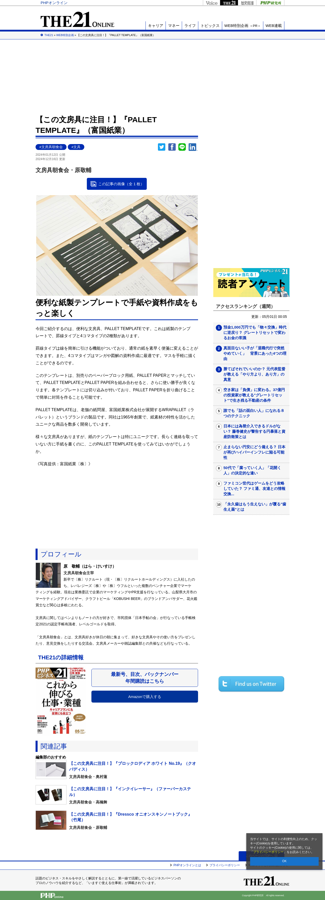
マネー (174, 25)
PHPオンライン (54, 3)
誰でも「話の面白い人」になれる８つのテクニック (253, 413)
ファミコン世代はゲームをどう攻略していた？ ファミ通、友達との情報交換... (254, 488)
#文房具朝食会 (51, 147)
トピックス (210, 25)
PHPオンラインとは (187, 865)
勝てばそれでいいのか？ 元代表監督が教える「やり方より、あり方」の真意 (254, 374)
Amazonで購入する (144, 696)
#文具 (76, 147)
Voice (211, 2)
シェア (172, 147)
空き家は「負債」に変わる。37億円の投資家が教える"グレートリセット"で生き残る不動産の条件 (254, 394)
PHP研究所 (270, 2)
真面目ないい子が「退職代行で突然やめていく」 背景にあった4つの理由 (254, 353)
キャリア (155, 25)
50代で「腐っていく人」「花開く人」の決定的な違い (252, 470)
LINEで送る (182, 147)
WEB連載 (274, 25)
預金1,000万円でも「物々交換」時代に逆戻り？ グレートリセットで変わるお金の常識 (254, 332)
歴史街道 (247, 2)
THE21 (229, 2)
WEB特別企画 (242, 25)
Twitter (162, 147)
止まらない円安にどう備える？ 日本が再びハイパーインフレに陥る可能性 (254, 452)
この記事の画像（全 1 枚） (121, 184)
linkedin (193, 147)
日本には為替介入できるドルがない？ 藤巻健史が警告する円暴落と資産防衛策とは (254, 431)
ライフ (190, 25)
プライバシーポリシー (268, 852)
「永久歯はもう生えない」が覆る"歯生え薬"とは (254, 506)
